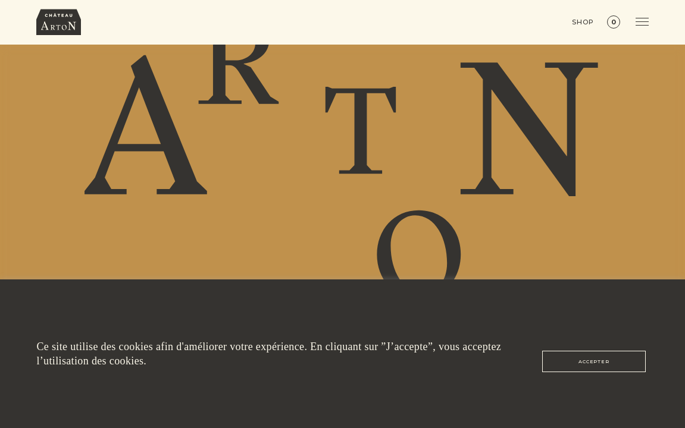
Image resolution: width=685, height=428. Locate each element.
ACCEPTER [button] (593, 361)
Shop (583, 22)
